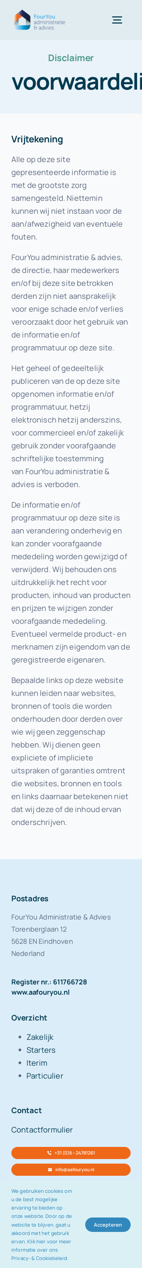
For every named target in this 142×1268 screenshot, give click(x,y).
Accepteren (108, 1224)
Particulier (45, 1076)
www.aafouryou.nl (40, 992)
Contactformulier (42, 1129)
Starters (41, 1050)
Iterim (37, 1063)
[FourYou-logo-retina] (40, 11)
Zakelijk (40, 1037)
